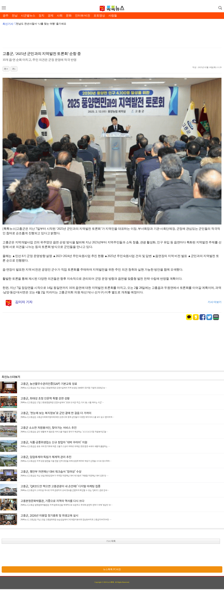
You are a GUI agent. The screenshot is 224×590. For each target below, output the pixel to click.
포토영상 (99, 15)
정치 (41, 15)
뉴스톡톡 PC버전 (112, 569)
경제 (50, 15)
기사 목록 (110, 541)
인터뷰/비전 (82, 15)
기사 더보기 (214, 302)
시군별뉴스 (28, 15)
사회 (60, 15)
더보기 (16, 377)
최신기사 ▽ (10, 23)
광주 (5, 15)
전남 (15, 15)
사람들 (112, 15)
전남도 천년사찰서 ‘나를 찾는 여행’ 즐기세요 (41, 23)
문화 (69, 15)
